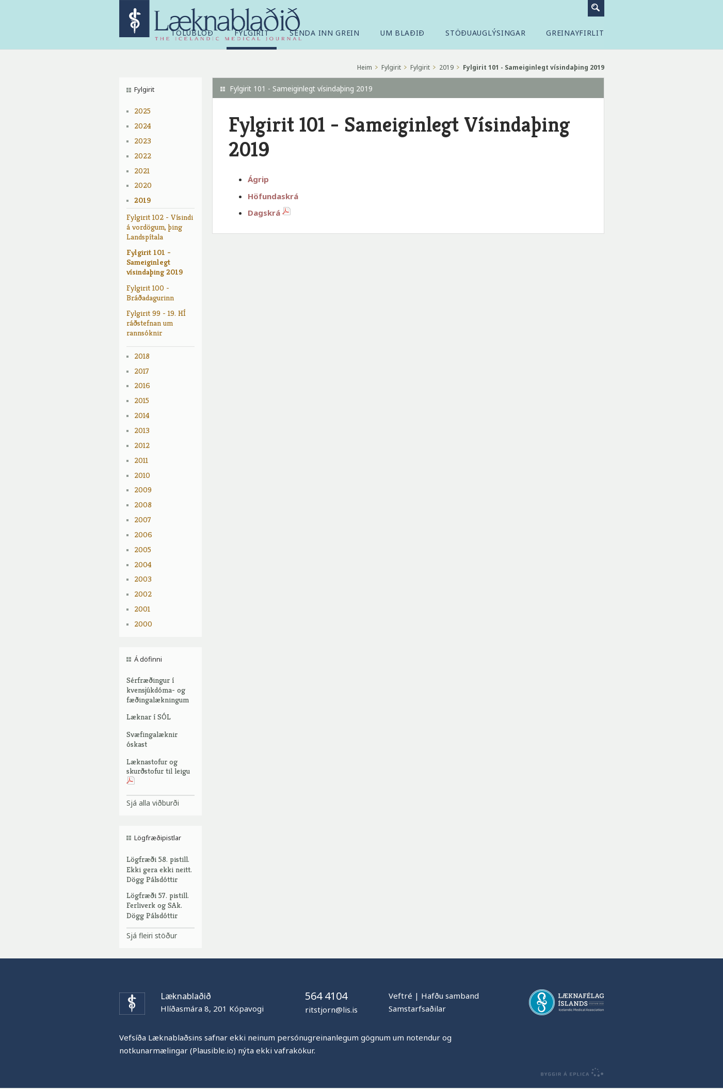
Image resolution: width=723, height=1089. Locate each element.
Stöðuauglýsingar (485, 33)
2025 (142, 111)
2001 (142, 609)
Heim (364, 67)
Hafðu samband (450, 995)
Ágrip (258, 179)
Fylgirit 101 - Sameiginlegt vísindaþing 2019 (154, 262)
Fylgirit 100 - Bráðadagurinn (150, 292)
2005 (142, 549)
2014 (142, 415)
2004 (143, 564)
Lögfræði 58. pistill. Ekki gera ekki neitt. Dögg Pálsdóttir (159, 869)
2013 (142, 430)
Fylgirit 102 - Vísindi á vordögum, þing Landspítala (159, 227)
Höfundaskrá (273, 196)
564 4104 (326, 996)
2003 (143, 579)
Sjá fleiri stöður (151, 935)
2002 (143, 594)
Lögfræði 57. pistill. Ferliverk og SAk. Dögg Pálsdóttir (157, 905)
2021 (142, 170)
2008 (143, 504)
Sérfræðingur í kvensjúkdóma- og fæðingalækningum (157, 689)
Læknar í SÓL (148, 717)
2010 (142, 475)
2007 (142, 519)
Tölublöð (192, 33)
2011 (141, 460)
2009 (143, 489)
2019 (142, 200)
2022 (142, 156)
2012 (142, 445)
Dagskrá (271, 212)
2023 (142, 141)
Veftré (400, 995)
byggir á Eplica (569, 1072)
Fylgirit (391, 67)
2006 (143, 534)
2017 (141, 371)
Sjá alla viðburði (152, 802)
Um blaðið (402, 33)
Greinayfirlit (575, 33)
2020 (143, 185)
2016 (142, 385)
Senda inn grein (325, 33)
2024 (142, 126)
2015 (141, 400)
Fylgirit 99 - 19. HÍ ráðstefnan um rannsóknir (156, 323)
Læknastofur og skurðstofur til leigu (158, 772)
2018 (142, 356)
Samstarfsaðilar (417, 1008)
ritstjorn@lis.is (331, 1009)
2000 (143, 624)
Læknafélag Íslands (566, 1002)
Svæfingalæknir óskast (152, 739)
